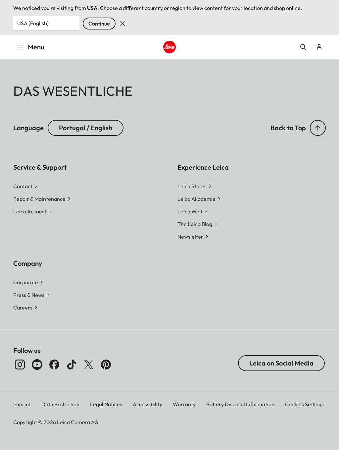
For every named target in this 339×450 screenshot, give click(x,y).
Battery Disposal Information (240, 404)
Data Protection (60, 404)
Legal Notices (106, 404)
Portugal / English (85, 128)
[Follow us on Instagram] (19, 364)
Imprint (22, 404)
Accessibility (147, 404)
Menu (30, 47)
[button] (318, 128)
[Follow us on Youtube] (37, 364)
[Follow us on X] (88, 364)
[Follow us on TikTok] (71, 364)
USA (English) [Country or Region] (33, 23)
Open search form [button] (303, 47)
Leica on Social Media (281, 363)
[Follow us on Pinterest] (106, 364)
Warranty (184, 404)
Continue (99, 23)
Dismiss (123, 24)
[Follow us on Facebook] (54, 364)
